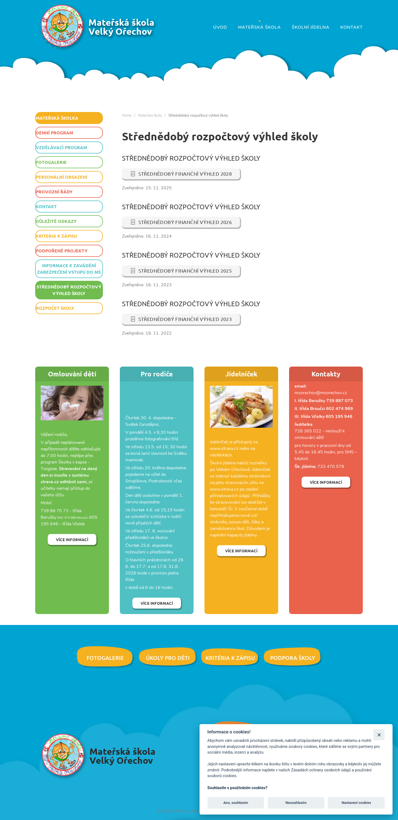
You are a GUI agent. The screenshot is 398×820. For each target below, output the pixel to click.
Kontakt (351, 27)
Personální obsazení (61, 177)
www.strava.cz (224, 489)
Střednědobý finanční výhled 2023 (181, 319)
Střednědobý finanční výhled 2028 (181, 173)
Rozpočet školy (55, 308)
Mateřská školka (57, 118)
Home (127, 115)
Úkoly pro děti (168, 657)
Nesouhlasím (296, 803)
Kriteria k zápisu (56, 236)
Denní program (54, 132)
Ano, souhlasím (235, 803)
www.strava (221, 449)
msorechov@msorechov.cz (321, 393)
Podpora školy (292, 657)
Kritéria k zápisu (230, 657)
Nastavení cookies (356, 803)
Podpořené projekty (62, 250)
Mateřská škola (259, 27)
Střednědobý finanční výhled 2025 (181, 270)
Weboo (181, 811)
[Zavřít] (379, 734)
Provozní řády (54, 191)
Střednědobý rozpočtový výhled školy (69, 290)
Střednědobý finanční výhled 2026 (181, 222)
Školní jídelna (310, 27)
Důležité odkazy (56, 221)
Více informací (72, 539)
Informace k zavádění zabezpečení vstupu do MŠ (69, 268)
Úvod (220, 27)
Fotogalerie (51, 162)
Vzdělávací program (61, 147)
